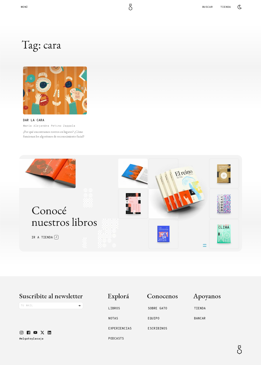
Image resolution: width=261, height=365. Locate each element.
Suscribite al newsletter (51, 296)
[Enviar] (79, 305)
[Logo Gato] (130, 6)
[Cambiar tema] (239, 7)
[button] (21, 332)
